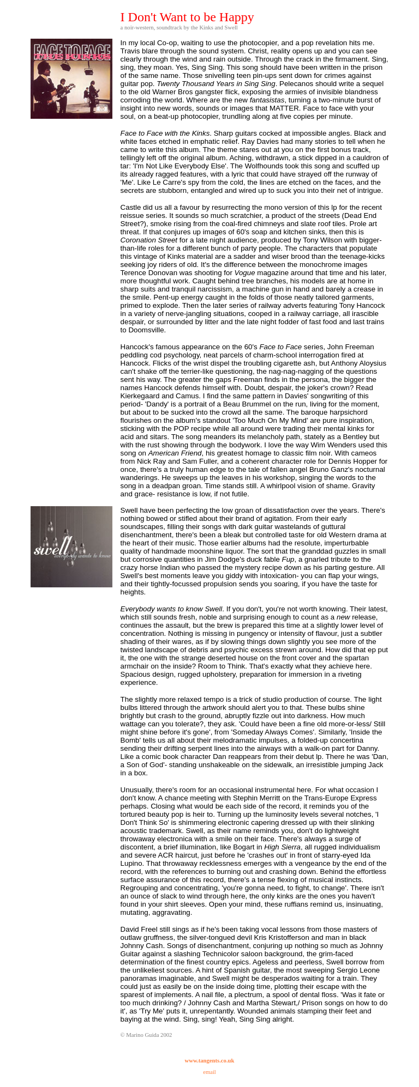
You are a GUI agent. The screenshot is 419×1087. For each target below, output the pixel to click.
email (209, 1072)
